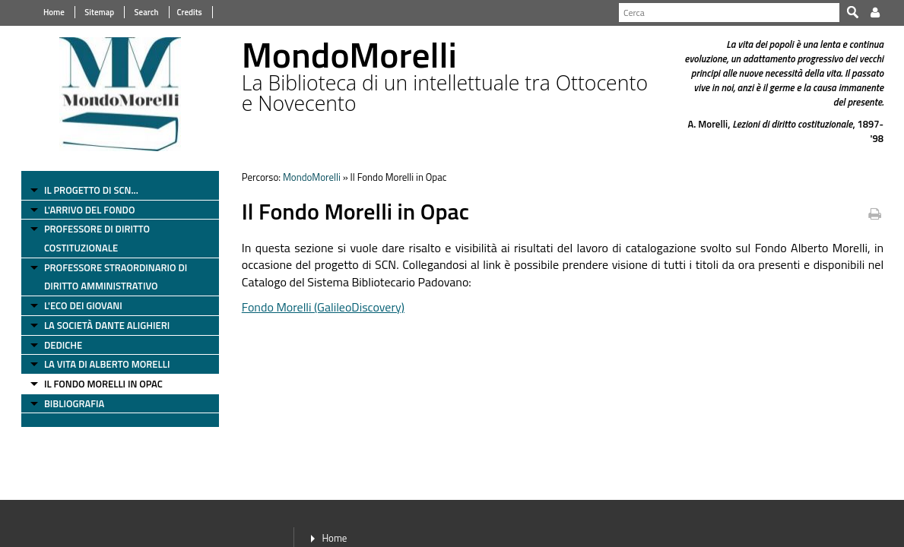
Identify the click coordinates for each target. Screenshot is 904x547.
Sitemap (93, 12)
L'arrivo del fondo (84, 209)
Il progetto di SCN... (86, 190)
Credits (183, 12)
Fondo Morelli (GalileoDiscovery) (320, 307)
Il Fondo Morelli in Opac (98, 383)
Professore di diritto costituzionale (91, 238)
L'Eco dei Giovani (78, 305)
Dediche (58, 345)
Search (140, 12)
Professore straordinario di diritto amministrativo (110, 277)
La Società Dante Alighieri (101, 325)
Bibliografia (69, 403)
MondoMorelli (309, 177)
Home (48, 12)
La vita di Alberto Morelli (102, 364)
